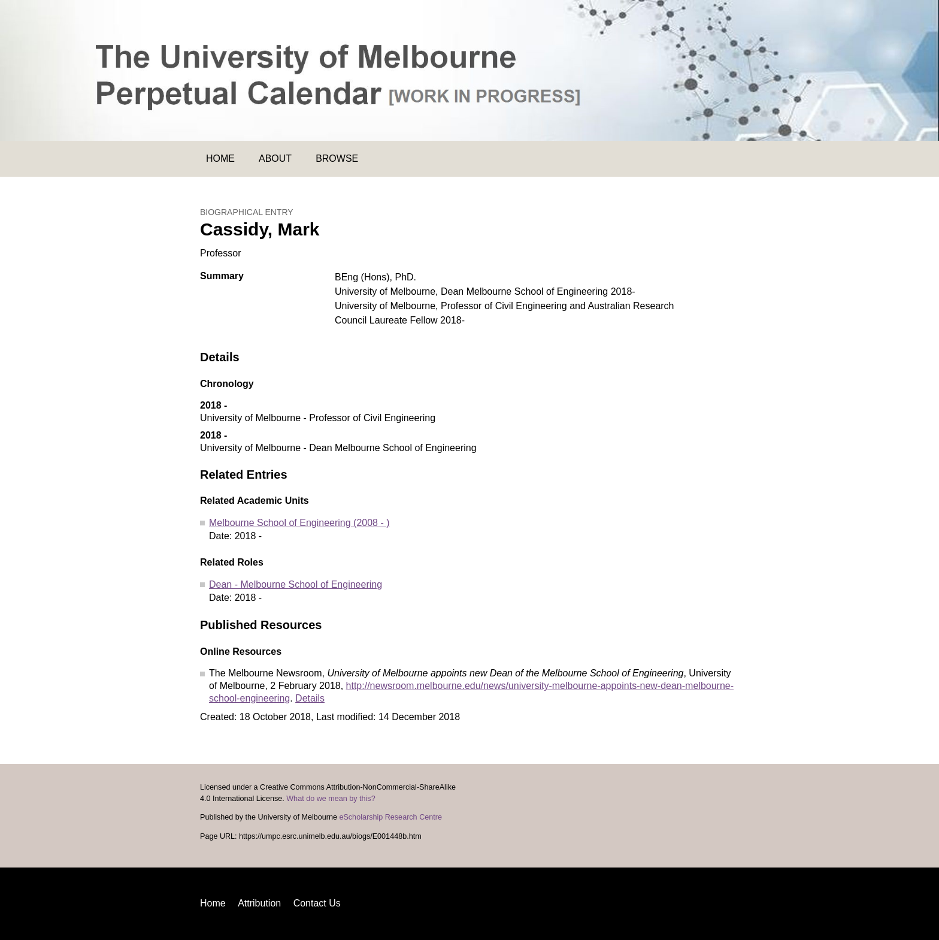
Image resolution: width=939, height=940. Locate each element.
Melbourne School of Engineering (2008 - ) (299, 523)
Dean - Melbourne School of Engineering (295, 584)
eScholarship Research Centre (390, 817)
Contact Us (317, 903)
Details (310, 698)
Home (220, 158)
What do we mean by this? (330, 798)
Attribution (259, 903)
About (275, 158)
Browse (337, 158)
